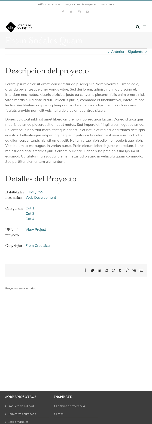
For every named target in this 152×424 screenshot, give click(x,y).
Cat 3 (30, 213)
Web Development (41, 197)
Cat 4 (30, 218)
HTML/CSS (34, 192)
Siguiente (135, 51)
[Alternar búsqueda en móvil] (137, 27)
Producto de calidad (20, 406)
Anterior (117, 51)
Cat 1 (30, 208)
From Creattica (38, 245)
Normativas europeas (21, 414)
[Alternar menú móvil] (145, 27)
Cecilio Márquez (17, 421)
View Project (36, 229)
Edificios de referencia (70, 406)
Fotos (59, 414)
